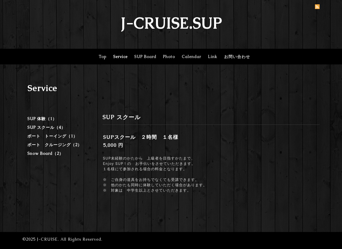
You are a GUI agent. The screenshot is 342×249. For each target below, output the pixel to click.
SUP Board (145, 56)
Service (120, 56)
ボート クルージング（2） (54, 145)
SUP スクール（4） (46, 127)
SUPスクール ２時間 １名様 (140, 137)
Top (103, 56)
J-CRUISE (47, 239)
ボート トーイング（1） (52, 136)
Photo (169, 56)
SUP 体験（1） (42, 118)
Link (212, 56)
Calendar (191, 56)
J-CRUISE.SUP (171, 23)
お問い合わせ (237, 56)
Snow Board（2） (45, 153)
